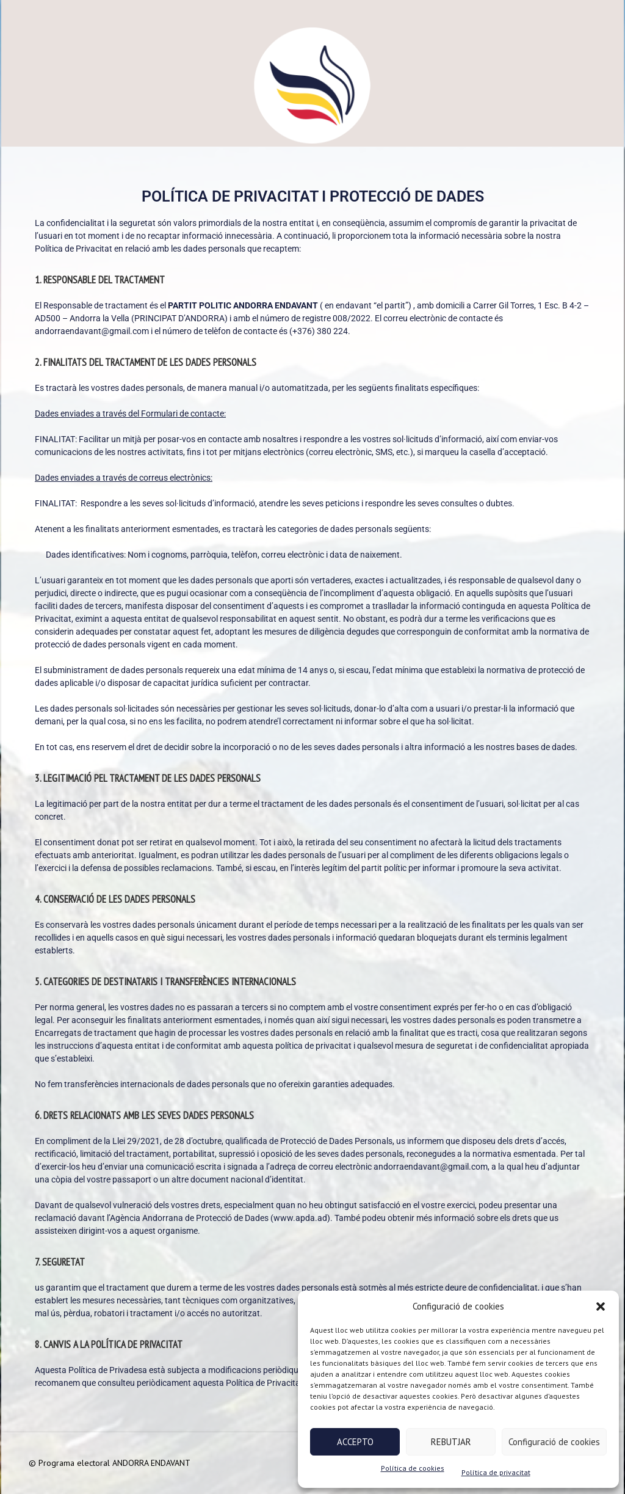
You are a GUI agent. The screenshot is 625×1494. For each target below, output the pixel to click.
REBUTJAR (451, 1442)
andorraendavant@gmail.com (92, 331)
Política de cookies (412, 1468)
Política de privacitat (495, 1472)
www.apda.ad (300, 1218)
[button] (600, 1306)
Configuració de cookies (554, 1442)
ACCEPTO (355, 1442)
